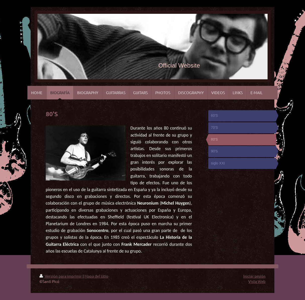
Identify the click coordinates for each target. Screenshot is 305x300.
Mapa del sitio (96, 276)
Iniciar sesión (254, 276)
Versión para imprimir (61, 276)
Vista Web (257, 281)
